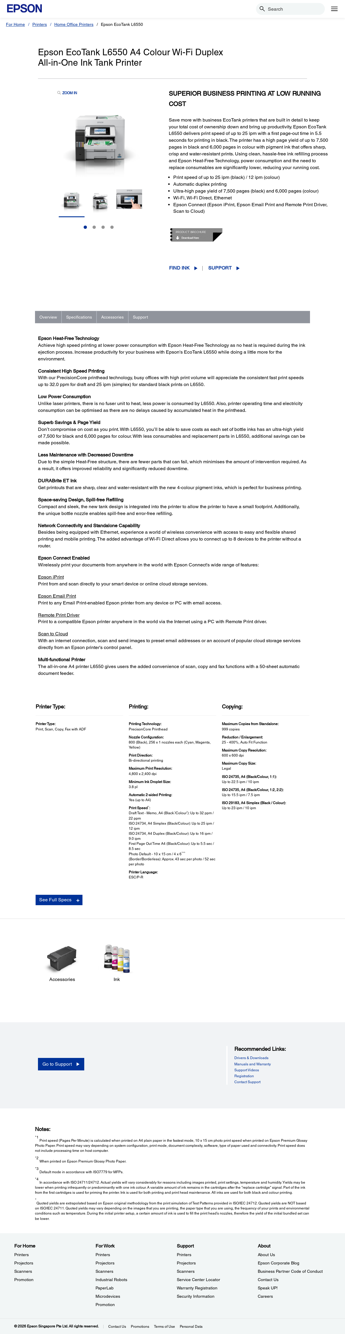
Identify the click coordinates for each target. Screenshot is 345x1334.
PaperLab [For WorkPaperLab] (105, 1288)
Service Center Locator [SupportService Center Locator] (198, 1279)
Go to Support (57, 1064)
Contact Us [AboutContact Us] (268, 1279)
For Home (15, 24)
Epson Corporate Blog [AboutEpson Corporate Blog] (278, 1263)
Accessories (112, 317)
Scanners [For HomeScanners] (23, 1271)
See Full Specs (55, 900)
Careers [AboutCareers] (265, 1296)
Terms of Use (164, 1326)
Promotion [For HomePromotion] (24, 1279)
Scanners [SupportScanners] (186, 1271)
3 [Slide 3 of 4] (103, 227)
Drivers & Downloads (251, 1058)
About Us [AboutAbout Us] (266, 1254)
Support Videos (246, 1070)
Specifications (79, 317)
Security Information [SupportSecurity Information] (195, 1296)
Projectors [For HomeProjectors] (23, 1263)
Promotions (140, 1326)
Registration (244, 1076)
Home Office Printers (73, 24)
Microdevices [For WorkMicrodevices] (108, 1296)
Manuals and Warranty (252, 1064)
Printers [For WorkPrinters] (103, 1254)
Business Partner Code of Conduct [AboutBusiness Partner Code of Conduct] (290, 1271)
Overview (48, 317)
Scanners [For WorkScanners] (104, 1271)
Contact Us (117, 1326)
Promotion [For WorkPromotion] (105, 1304)
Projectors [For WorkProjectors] (105, 1263)
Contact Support (247, 1082)
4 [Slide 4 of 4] (112, 227)
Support (220, 268)
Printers (39, 24)
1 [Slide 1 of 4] (85, 227)
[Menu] (334, 9)
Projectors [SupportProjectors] (186, 1263)
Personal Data (191, 1326)
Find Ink (179, 268)
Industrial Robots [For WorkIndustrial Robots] (111, 1279)
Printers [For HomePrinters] (21, 1254)
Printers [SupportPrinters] (184, 1254)
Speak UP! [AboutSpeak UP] (268, 1288)
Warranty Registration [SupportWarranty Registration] (197, 1288)
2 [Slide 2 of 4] (94, 227)
